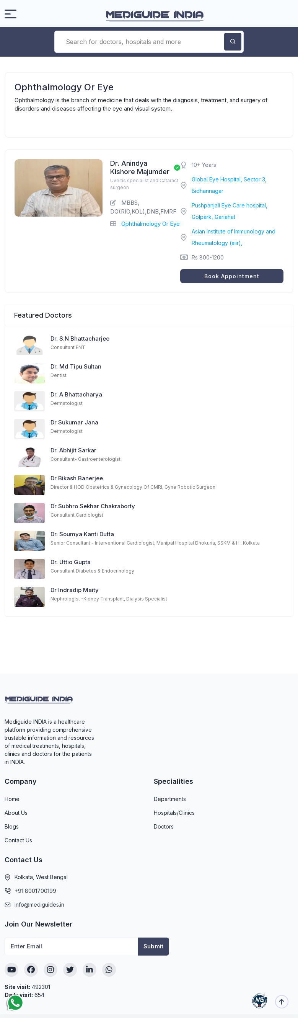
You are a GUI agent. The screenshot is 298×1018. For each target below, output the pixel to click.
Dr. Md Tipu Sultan (75, 366)
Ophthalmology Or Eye (150, 223)
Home (12, 799)
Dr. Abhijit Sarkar (73, 450)
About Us (16, 812)
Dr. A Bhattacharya (76, 394)
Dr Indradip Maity (74, 590)
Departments (170, 799)
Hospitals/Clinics (174, 812)
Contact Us (18, 840)
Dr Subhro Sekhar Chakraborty (92, 506)
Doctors (164, 826)
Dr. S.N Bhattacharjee (79, 338)
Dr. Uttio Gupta (70, 562)
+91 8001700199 (35, 890)
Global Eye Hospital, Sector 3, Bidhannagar (229, 185)
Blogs (12, 826)
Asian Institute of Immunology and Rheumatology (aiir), (233, 237)
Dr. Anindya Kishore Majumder (139, 167)
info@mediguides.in (39, 904)
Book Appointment (231, 276)
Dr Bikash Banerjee (76, 478)
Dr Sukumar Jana (74, 422)
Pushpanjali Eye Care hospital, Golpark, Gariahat (229, 211)
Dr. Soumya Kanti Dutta (82, 534)
